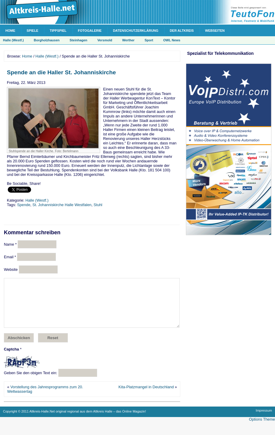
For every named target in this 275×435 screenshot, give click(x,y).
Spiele (32, 30)
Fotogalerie (90, 30)
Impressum (264, 419)
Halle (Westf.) (13, 40)
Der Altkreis (182, 30)
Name (10, 244)
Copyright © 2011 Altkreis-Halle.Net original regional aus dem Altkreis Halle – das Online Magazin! (74, 420)
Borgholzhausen (46, 40)
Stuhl (98, 205)
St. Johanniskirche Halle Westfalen (61, 205)
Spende (23, 205)
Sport (149, 40)
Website (11, 269)
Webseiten (214, 30)
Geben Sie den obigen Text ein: (30, 382)
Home (10, 30)
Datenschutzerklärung (135, 30)
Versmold (104, 40)
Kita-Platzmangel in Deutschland (146, 396)
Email (10, 257)
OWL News (171, 40)
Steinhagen (78, 40)
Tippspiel (58, 30)
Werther (128, 40)
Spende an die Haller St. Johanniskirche (61, 72)
